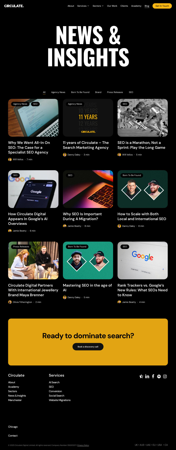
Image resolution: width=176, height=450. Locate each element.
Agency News (58, 92)
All (44, 92)
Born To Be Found (80, 92)
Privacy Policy (83, 445)
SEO (131, 92)
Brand (98, 92)
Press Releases (115, 92)
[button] (88, 346)
